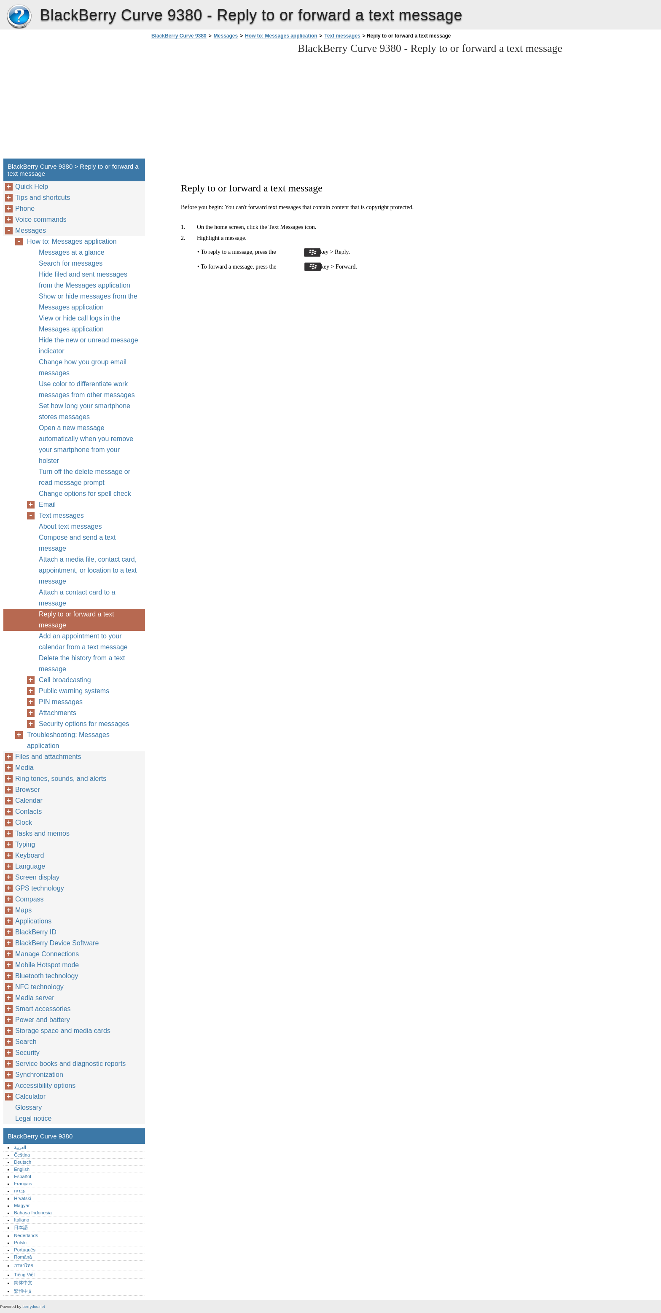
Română (23, 1256)
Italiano (21, 1219)
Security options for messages (84, 723)
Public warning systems (74, 690)
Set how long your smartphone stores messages (84, 411)
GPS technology (39, 888)
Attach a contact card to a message (77, 598)
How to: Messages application (281, 36)
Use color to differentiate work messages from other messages (87, 389)
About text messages (70, 526)
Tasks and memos (42, 833)
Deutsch (22, 1162)
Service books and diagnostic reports (70, 1063)
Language (30, 866)
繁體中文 (23, 1291)
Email (47, 504)
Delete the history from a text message (82, 663)
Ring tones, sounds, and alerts (60, 778)
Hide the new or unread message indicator (88, 345)
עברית (20, 1190)
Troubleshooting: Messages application (68, 740)
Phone (25, 208)
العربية (20, 1147)
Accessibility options (45, 1085)
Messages (226, 36)
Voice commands (41, 219)
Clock (23, 822)
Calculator (30, 1096)
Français (23, 1183)
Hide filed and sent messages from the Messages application (84, 280)
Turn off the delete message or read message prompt (84, 477)
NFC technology (39, 986)
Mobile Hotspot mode (47, 965)
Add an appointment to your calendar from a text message (83, 641)
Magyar (22, 1205)
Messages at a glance (72, 252)
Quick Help (31, 186)
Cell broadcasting (65, 679)
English (22, 1169)
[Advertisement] (220, 101)
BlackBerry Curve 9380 (19, 17)
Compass (29, 899)
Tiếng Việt (24, 1274)
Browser (27, 789)
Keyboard (29, 855)
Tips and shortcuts (42, 197)
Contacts (28, 811)
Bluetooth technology (46, 975)
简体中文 (23, 1282)
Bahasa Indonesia (33, 1212)
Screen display (37, 877)
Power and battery (42, 1019)
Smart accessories (43, 1008)
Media (24, 767)
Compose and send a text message (77, 543)
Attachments (57, 712)
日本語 (21, 1227)
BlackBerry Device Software (57, 943)
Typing (25, 844)
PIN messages (61, 701)
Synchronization (39, 1074)
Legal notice (33, 1118)
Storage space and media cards (62, 1030)
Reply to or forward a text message (76, 620)
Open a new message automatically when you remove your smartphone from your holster (86, 444)
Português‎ (24, 1249)
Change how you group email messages (82, 367)
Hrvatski (22, 1198)
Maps (23, 910)
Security (27, 1052)
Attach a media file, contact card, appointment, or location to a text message (88, 570)
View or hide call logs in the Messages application (80, 324)
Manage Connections (47, 954)
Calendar (29, 800)
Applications (33, 921)
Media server (34, 997)
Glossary (28, 1107)
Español (22, 1176)
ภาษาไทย (23, 1265)
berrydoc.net (33, 1306)
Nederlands (26, 1235)
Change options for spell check (85, 493)
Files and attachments (48, 756)
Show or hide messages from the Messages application (88, 302)
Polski (20, 1242)
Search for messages (70, 263)
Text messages (342, 36)
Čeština (22, 1154)
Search (26, 1041)
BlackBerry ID (35, 932)
